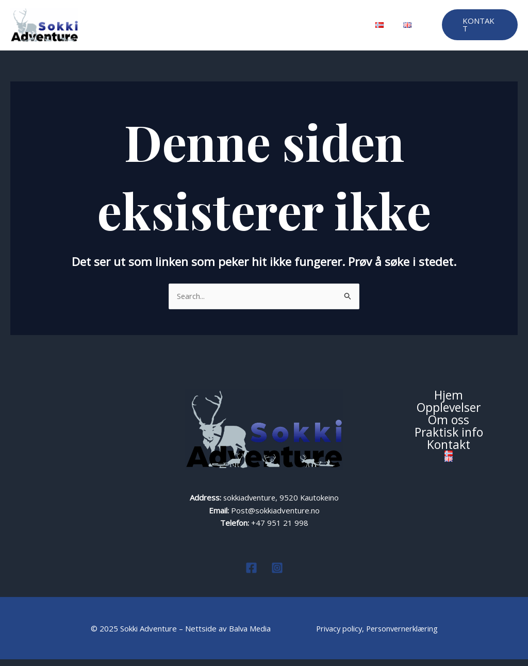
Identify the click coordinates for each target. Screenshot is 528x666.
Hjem (138, 28)
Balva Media (248, 635)
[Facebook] (251, 574)
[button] (478, 28)
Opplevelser (185, 28)
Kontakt (339, 28)
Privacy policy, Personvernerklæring (377, 635)
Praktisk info (287, 28)
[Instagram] (277, 574)
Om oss (237, 28)
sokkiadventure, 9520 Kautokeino (281, 504)
